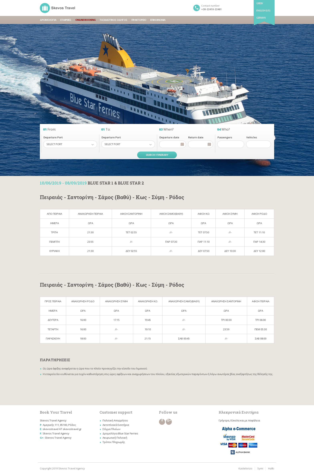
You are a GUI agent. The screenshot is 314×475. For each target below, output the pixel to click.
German (261, 17)
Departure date (169, 137)
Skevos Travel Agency (56, 433)
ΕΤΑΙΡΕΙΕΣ (65, 20)
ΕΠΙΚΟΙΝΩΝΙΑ (157, 20)
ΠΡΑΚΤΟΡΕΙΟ (138, 20)
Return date (195, 137)
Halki (271, 468)
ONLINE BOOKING (85, 20)
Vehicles (251, 137)
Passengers (224, 137)
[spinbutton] (230, 144)
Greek (259, 3)
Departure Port (53, 137)
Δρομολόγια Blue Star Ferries (120, 433)
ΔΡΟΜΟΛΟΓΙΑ (48, 20)
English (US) (263, 10)
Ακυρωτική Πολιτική (115, 437)
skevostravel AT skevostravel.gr (62, 429)
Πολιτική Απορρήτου (115, 420)
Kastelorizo (245, 468)
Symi (260, 468)
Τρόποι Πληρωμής (114, 442)
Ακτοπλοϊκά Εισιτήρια (116, 425)
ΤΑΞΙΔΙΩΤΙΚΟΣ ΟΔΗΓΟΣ (113, 20)
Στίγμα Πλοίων (111, 429)
